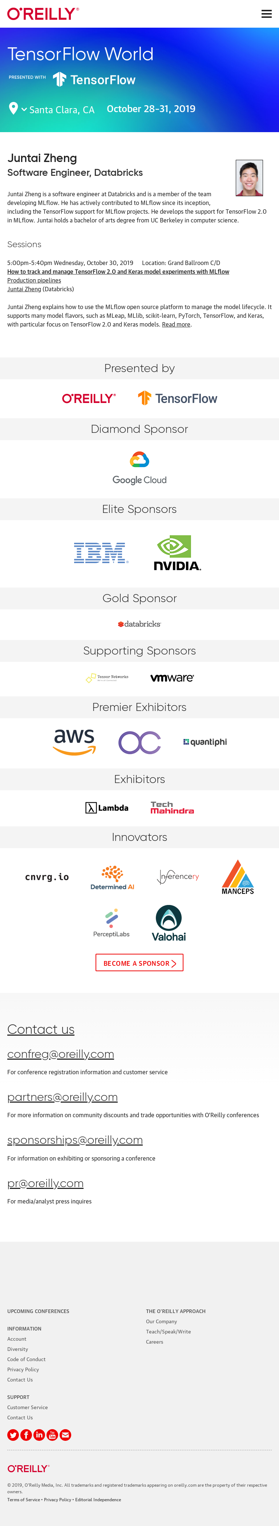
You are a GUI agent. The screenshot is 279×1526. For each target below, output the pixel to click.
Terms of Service (23, 1499)
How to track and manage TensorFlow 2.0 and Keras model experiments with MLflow (118, 271)
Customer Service (27, 1406)
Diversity (17, 1348)
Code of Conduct (26, 1358)
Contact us (40, 1030)
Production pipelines (34, 280)
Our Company (161, 1320)
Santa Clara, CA (62, 108)
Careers (154, 1341)
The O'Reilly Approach (176, 1310)
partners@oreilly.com (62, 1097)
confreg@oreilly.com (60, 1054)
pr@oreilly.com (45, 1184)
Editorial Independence (98, 1499)
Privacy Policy (23, 1368)
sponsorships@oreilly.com (75, 1140)
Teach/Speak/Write (168, 1331)
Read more (176, 324)
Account (17, 1338)
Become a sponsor (136, 962)
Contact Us (20, 1379)
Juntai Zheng (24, 289)
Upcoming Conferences (38, 1310)
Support (18, 1396)
